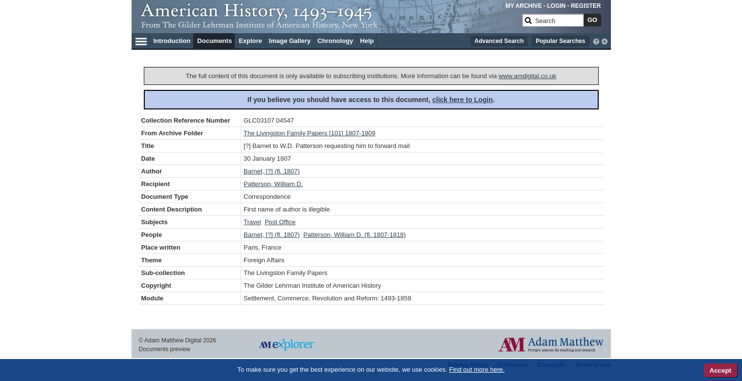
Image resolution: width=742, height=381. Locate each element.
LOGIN (556, 5)
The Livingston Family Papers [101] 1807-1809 (310, 133)
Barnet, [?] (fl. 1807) (272, 171)
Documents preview (164, 349)
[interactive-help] (596, 40)
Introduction (172, 40)
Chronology (335, 40)
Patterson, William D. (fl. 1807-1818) (354, 234)
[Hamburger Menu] (141, 40)
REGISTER (586, 5)
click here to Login (462, 100)
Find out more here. (476, 369)
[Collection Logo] (329, 24)
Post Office (280, 222)
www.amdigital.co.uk (527, 76)
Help (367, 40)
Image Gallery (290, 40)
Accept (720, 370)
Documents (214, 40)
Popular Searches (560, 41)
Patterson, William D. (273, 184)
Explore (250, 40)
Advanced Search (499, 41)
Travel (252, 222)
